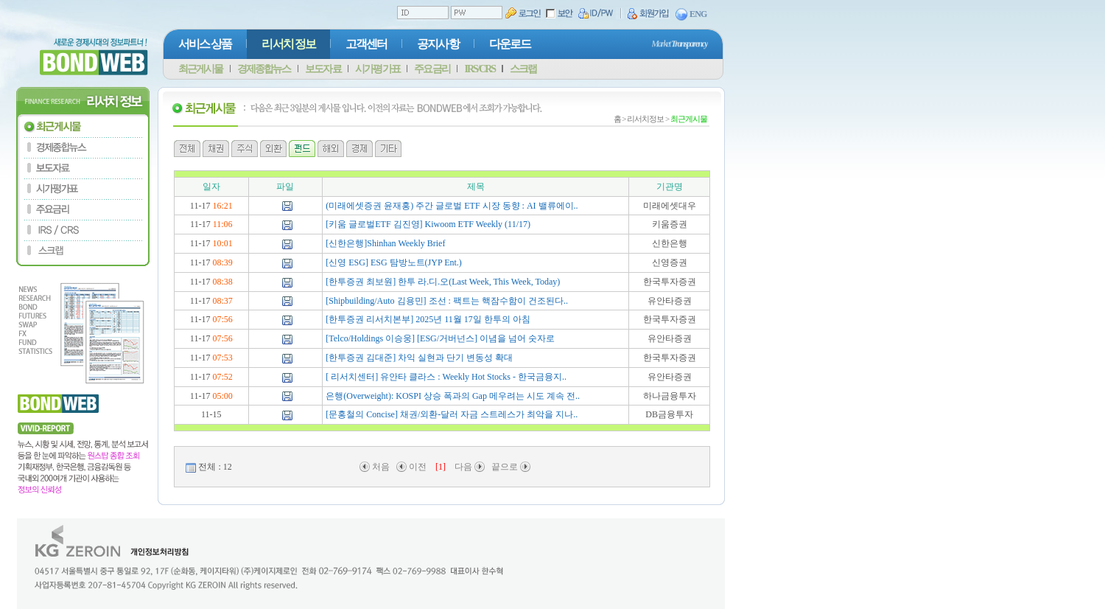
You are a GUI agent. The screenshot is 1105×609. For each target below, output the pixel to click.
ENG (691, 15)
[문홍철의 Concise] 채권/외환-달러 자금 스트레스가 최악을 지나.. (452, 414)
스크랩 (523, 68)
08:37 (222, 301)
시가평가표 (377, 68)
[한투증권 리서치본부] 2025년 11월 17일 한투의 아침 (428, 319)
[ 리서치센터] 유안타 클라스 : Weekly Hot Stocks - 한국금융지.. (446, 377)
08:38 (222, 281)
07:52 (222, 377)
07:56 (222, 319)
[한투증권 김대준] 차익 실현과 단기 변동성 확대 (419, 357)
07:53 (222, 357)
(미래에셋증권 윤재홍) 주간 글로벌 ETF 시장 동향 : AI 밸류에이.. (452, 206)
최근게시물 (200, 68)
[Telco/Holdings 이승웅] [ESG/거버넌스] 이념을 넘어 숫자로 (440, 338)
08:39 (222, 262)
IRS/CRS (479, 68)
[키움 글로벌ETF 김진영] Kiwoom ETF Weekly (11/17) (428, 224)
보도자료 (322, 68)
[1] (440, 467)
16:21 (222, 206)
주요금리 (431, 68)
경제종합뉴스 (263, 68)
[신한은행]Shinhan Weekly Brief (385, 243)
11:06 (223, 224)
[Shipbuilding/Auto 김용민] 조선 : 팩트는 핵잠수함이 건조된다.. (447, 301)
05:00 (222, 396)
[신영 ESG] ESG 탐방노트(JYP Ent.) (394, 262)
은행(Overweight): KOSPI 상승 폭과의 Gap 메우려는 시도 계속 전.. (453, 396)
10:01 (222, 243)
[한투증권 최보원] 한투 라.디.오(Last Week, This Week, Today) (443, 281)
